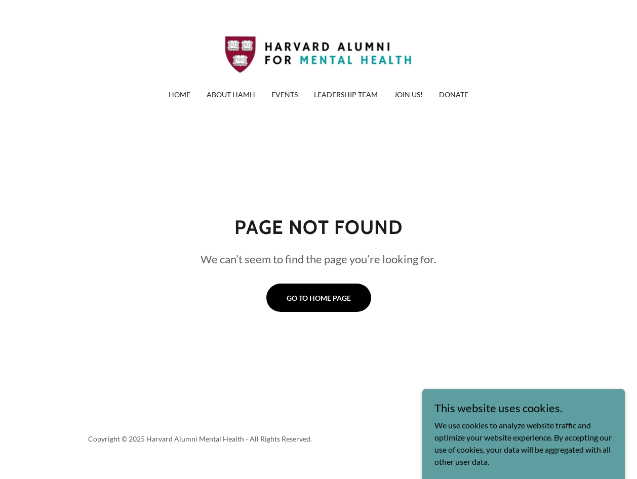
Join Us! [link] (408, 94)
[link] (318, 51)
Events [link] (284, 94)
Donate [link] (453, 94)
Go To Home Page (319, 298)
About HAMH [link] (231, 94)
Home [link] (179, 94)
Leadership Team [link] (346, 94)
